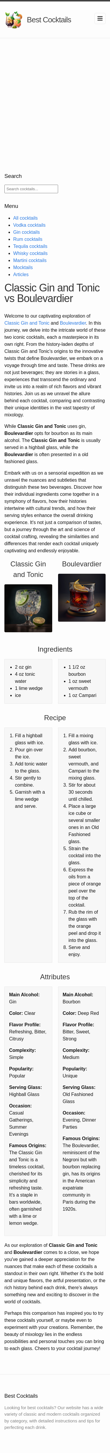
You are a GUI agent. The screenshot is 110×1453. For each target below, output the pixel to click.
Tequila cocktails (30, 246)
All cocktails (25, 218)
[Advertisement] (55, 96)
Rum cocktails (28, 239)
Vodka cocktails (29, 225)
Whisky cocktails (30, 253)
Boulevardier (73, 323)
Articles (20, 274)
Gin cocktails (26, 232)
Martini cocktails (30, 260)
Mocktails (23, 267)
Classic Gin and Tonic (27, 323)
